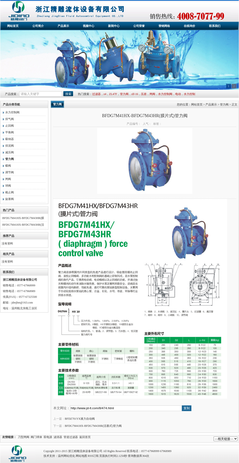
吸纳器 (9, 139)
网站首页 (13, 26)
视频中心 (88, 26)
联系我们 (214, 26)
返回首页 (85, 437)
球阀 (8, 185)
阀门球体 (36, 437)
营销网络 (164, 26)
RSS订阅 (93, 456)
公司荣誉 (139, 26)
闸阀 (152, 94)
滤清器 (58, 437)
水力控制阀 (165, 94)
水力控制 (189, 94)
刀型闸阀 (23, 437)
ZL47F (113, 94)
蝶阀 (8, 165)
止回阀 (9, 125)
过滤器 (96, 94)
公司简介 (38, 26)
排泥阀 (9, 145)
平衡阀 (9, 132)
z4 (105, 94)
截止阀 (9, 192)
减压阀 (9, 152)
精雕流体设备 (18, 454)
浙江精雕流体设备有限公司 (117, 11)
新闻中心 (114, 26)
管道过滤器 (71, 437)
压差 (144, 94)
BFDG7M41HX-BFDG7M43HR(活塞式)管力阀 (93, 426)
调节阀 (9, 172)
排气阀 (9, 119)
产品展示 (63, 26)
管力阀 (124, 94)
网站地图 (81, 456)
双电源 (48, 437)
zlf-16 (134, 94)
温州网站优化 (66, 456)
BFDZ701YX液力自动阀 (80, 418)
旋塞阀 (9, 199)
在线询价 (189, 26)
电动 (178, 94)
